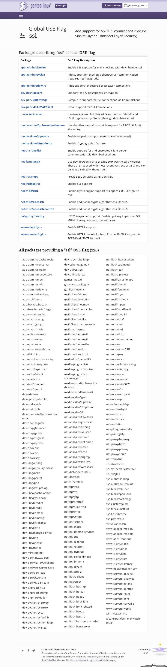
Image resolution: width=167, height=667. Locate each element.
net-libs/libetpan (74, 591)
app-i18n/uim (30, 354)
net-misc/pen (114, 354)
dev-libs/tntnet (31, 547)
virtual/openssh (116, 524)
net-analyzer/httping (77, 427)
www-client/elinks (117, 543)
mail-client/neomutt (76, 304)
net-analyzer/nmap (76, 447)
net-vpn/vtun (114, 459)
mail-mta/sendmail (76, 354)
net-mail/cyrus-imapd (119, 279)
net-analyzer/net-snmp (78, 442)
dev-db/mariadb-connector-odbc (39, 416)
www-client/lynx (31, 227)
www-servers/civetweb (120, 578)
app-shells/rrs (31, 379)
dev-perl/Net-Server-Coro (38, 567)
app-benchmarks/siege (36, 309)
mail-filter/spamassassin (79, 324)
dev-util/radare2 (74, 274)
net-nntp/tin (114, 424)
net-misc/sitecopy (117, 369)
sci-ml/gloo (113, 474)
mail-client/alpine (75, 294)
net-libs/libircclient (76, 601)
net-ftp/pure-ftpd (75, 507)
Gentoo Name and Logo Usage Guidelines (90, 660)
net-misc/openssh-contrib (37, 209)
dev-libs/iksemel (32, 513)
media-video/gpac (75, 397)
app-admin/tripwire (33, 85)
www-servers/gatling (119, 583)
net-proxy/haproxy (117, 439)
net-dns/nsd (72, 477)
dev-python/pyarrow (35, 607)
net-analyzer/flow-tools (78, 417)
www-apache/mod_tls (119, 534)
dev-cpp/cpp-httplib (34, 399)
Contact (143, 649)
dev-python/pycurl (33, 612)
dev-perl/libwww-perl (35, 557)
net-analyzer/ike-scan (77, 432)
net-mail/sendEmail (118, 309)
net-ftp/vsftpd (73, 516)
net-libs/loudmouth (118, 264)
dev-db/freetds (31, 404)
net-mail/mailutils (117, 299)
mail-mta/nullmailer (76, 344)
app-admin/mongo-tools (37, 274)
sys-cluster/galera (117, 504)
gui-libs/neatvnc (74, 289)
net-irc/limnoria (74, 561)
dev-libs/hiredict (32, 503)
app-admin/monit (33, 279)
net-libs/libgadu (74, 596)
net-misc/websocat (118, 394)
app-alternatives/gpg (35, 294)
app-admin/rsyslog (33, 74)
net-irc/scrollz (73, 571)
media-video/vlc (74, 412)
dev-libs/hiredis (32, 507)
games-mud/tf (73, 279)
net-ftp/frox (71, 486)
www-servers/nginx (33, 234)
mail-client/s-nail (31, 114)
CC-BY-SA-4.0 (51, 660)
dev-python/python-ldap (37, 622)
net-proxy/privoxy (32, 216)
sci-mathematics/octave (121, 469)
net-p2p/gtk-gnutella (119, 429)
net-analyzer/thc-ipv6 (77, 462)
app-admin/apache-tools (37, 259)
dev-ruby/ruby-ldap (76, 259)
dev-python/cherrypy (35, 602)
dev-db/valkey (31, 458)
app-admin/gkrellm (33, 67)
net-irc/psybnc (73, 566)
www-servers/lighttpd (119, 588)
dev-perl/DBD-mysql (34, 100)
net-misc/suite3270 (118, 384)
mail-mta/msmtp (74, 329)
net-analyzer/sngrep (77, 457)
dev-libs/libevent (31, 93)
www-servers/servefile (120, 603)
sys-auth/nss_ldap (117, 479)
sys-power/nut (115, 519)
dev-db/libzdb (31, 409)
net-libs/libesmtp (75, 586)
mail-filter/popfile (75, 319)
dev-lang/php (30, 483)
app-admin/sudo (32, 284)
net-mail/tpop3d (116, 314)
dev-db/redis (30, 453)
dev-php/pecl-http (33, 587)
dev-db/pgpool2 (32, 433)
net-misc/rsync (115, 359)
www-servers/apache (119, 573)
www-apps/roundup (119, 539)
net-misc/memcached (119, 339)
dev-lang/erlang (32, 463)
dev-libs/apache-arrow (36, 493)
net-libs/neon (114, 269)
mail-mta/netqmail (76, 334)
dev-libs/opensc (32, 543)
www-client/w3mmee (119, 564)
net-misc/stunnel (117, 379)
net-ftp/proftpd (73, 501)
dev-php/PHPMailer (34, 597)
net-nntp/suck (115, 419)
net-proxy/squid (116, 454)
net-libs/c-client (74, 576)
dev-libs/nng (30, 537)
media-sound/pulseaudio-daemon (43, 125)
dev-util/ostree (73, 269)
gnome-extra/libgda (76, 284)
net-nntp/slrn (114, 414)
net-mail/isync (115, 294)
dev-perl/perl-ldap (33, 572)
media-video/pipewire (35, 136)
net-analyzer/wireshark (78, 467)
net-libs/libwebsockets (120, 259)
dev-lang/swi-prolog (34, 488)
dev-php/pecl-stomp (35, 592)
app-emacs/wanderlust (36, 349)
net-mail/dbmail (116, 284)
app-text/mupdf (32, 389)
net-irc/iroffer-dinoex (77, 556)
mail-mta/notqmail (76, 339)
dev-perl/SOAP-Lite (34, 577)
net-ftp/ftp (70, 492)
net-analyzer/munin (76, 437)
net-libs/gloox (72, 581)
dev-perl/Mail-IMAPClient (37, 107)
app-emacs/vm (31, 344)
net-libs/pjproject (117, 274)
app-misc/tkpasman (34, 369)
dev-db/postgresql (33, 438)
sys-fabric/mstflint (117, 509)
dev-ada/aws (30, 394)
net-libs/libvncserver (77, 626)
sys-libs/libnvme (116, 514)
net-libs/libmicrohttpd (78, 606)
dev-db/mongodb (33, 423)
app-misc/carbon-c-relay (37, 359)
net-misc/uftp (114, 389)
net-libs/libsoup (74, 611)
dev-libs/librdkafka (34, 522)
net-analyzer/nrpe (75, 452)
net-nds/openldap (117, 404)
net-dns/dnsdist (31, 150)
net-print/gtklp (115, 434)
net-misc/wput (115, 399)
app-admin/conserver (35, 264)
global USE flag (47, 28)
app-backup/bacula (34, 304)
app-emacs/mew (32, 339)
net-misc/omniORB (118, 349)
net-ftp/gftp (71, 497)
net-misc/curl (29, 191)
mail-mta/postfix (74, 349)
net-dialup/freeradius (77, 472)
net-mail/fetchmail (118, 289)
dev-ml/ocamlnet (32, 552)
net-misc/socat (115, 374)
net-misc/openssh (32, 202)
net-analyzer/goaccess (78, 422)
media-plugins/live (76, 364)
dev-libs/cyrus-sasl (34, 498)
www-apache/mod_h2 (119, 528)
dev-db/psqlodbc (33, 443)
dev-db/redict (30, 448)
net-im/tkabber (73, 522)
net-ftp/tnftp (72, 511)
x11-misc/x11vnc (116, 613)
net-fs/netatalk (30, 161)
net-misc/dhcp (115, 334)
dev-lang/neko (31, 473)
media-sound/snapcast (78, 392)
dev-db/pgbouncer (34, 428)
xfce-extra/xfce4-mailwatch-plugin (123, 620)
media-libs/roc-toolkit (77, 359)
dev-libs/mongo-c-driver (37, 532)
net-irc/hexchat (73, 546)
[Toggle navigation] (21, 15)
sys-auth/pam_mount (119, 484)
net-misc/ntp (114, 344)
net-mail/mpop (115, 304)
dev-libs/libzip (31, 528)
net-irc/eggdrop (74, 541)
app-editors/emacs (34, 334)
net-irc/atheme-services (79, 531)
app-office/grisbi (32, 374)
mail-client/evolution (77, 299)
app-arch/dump (32, 299)
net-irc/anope (29, 176)
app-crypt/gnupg (32, 324)
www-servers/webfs (118, 608)
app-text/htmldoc (33, 384)
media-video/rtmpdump (36, 143)
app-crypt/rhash (32, 329)
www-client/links (116, 549)
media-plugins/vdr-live (78, 369)
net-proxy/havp (115, 444)
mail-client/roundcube (78, 309)
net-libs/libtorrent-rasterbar (82, 621)
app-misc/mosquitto (35, 364)
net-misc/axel (114, 324)
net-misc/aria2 (115, 319)
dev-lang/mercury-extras (37, 468)
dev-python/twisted (34, 627)
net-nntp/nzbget (116, 409)
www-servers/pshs (118, 598)
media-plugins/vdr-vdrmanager (76, 376)
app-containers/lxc (34, 314)
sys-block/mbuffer (117, 489)
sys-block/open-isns (118, 494)
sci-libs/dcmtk (115, 464)
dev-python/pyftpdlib (35, 617)
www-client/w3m (116, 558)
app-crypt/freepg (33, 319)
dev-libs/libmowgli (33, 518)
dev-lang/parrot (32, 478)
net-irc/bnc (71, 536)
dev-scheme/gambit (76, 264)
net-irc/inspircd (30, 183)
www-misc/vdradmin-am (121, 568)
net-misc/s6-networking (121, 364)
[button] (112, 5)
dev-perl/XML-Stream (35, 582)
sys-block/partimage (119, 499)
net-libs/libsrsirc (74, 616)
